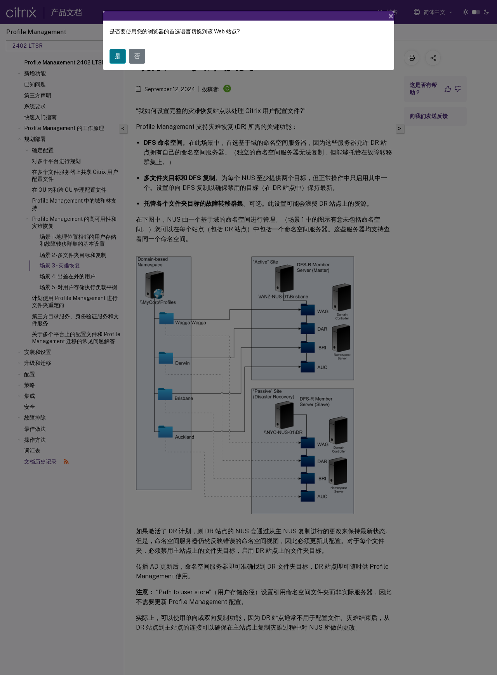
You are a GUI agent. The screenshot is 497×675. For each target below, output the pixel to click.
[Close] (391, 16)
